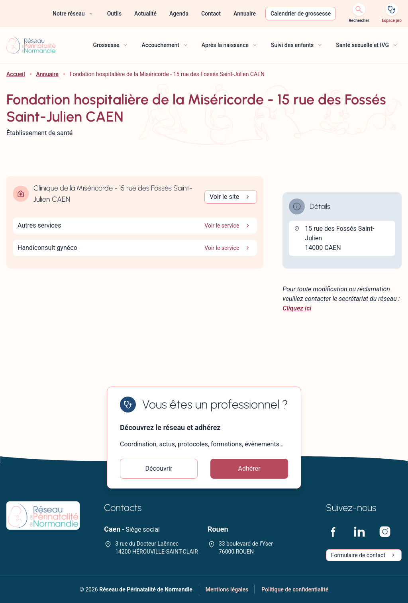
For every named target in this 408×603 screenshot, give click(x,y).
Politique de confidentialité (294, 589)
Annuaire (47, 74)
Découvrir (159, 468)
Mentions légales (227, 589)
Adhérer (249, 468)
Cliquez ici (296, 308)
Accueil (15, 74)
